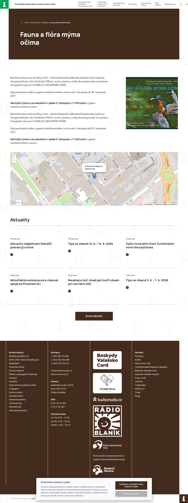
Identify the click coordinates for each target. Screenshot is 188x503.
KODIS (138, 360)
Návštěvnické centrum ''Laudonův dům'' (85, 4)
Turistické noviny (16, 367)
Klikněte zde (90, 169)
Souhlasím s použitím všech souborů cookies (131, 485)
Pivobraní (139, 356)
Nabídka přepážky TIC (19, 356)
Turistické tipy (15, 403)
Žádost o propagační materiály (23, 374)
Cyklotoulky (140, 385)
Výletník (138, 382)
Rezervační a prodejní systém (22, 385)
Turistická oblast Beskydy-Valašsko (151, 367)
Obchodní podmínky (18, 411)
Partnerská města (146, 4)
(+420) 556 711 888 (59, 356)
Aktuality (45, 22)
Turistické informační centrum (102, 4)
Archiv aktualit (94, 316)
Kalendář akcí (15, 407)
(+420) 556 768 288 (60, 360)
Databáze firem (16, 396)
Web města (158, 4)
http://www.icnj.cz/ (60, 374)
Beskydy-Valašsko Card (145, 371)
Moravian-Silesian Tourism (147, 374)
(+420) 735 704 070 (60, 364)
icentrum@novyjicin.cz (61, 371)
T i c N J (35, 4)
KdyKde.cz (140, 389)
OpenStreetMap (161, 204)
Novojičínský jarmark (119, 4)
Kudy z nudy (140, 378)
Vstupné (13, 378)
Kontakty (132, 4)
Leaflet (148, 204)
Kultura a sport (16, 392)
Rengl (137, 396)
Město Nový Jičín (143, 364)
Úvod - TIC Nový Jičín (32, 22)
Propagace (14, 389)
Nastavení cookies (131, 494)
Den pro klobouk (16, 371)
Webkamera (169, 4)
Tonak (137, 392)
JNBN (33, 498)
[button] (94, 176)
